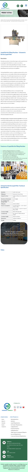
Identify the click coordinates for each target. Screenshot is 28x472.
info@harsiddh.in (10, 456)
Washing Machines (14, 419)
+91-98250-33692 (11, 452)
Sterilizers (13, 421)
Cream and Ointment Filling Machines (18, 436)
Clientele (3, 423)
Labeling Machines (14, 430)
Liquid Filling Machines (15, 423)
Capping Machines (14, 426)
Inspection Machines (15, 428)
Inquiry (3, 424)
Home (3, 419)
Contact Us (4, 426)
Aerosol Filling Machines (16, 434)
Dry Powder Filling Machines (16, 424)
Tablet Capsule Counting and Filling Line (19, 432)
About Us (3, 421)
